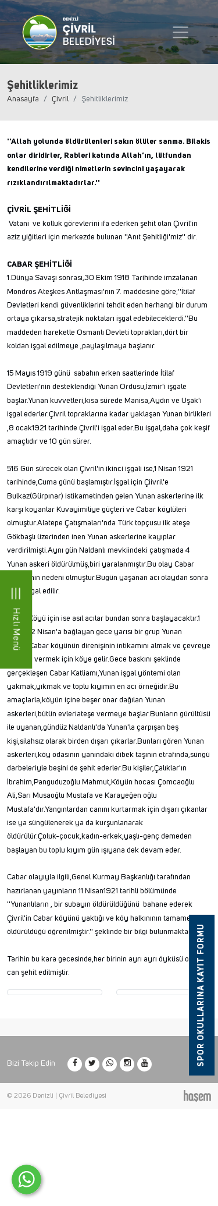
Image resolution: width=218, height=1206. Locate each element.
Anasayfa (23, 99)
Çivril (60, 99)
